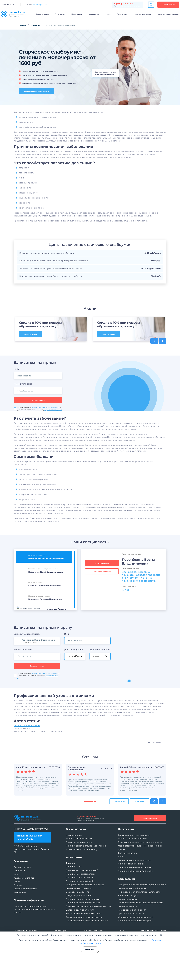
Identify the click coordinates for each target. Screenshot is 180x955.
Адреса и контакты (24, 878)
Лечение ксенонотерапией (80, 874)
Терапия (70, 863)
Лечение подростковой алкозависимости (88, 906)
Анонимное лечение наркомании (136, 867)
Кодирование (93, 14)
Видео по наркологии (25, 888)
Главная (22, 25)
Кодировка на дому (128, 899)
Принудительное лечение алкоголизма (87, 920)
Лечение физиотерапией (79, 881)
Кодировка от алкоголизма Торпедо (85, 884)
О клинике (6, 4)
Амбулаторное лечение (79, 895)
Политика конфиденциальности (31, 906)
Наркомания (76, 14)
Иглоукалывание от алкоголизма (135, 917)
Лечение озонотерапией (79, 877)
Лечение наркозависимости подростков (140, 842)
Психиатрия (122, 14)
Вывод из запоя (42, 14)
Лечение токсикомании (131, 864)
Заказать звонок (168, 5)
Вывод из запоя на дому (79, 842)
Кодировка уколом (128, 906)
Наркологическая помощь (167, 14)
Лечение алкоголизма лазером (135, 920)
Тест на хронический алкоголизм (83, 913)
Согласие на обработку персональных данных (34, 910)
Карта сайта (20, 892)
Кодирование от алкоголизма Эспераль (139, 892)
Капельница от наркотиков (132, 838)
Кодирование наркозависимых (134, 860)
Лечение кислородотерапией (82, 870)
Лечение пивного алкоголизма (82, 899)
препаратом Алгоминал (131, 913)
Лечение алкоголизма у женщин (83, 902)
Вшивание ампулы (128, 895)
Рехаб (108, 14)
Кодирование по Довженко (132, 888)
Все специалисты (23, 867)
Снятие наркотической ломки (134, 835)
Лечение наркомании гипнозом (135, 871)
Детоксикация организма (26, 930)
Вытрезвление (74, 835)
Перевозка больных (93, 930)
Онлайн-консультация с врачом (36, 91)
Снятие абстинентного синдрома (84, 917)
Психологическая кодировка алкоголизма (140, 902)
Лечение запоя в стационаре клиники (86, 846)
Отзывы (18, 885)
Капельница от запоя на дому (82, 849)
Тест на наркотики (127, 853)
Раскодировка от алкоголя (132, 910)
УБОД (121, 856)
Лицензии (19, 870)
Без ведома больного (77, 892)
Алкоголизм (60, 14)
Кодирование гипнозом (79, 888)
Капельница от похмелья (79, 838)
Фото (16, 874)
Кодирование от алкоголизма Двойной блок (142, 884)
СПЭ (122, 930)
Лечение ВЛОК (74, 867)
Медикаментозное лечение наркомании (140, 846)
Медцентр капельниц (142, 14)
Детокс (122, 849)
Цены (17, 881)
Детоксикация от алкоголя (80, 910)
